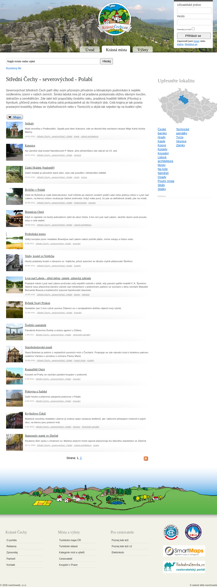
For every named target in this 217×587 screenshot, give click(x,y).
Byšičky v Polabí (35, 189)
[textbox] (53, 61)
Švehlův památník (35, 325)
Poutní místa (80, 360)
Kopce (84, 177)
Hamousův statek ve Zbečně (41, 435)
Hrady (76, 177)
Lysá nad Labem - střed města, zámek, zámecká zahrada (58, 278)
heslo (197, 41)
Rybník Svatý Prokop (37, 303)
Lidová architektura (89, 136)
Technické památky (81, 335)
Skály (161, 185)
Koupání (77, 243)
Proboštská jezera (35, 234)
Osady (96, 445)
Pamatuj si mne (184, 29)
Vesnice (77, 155)
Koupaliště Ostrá (35, 369)
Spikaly (29, 123)
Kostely (77, 265)
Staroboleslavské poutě (38, 347)
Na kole (163, 169)
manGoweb (211, 585)
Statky (162, 189)
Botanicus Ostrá (34, 211)
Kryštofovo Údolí (35, 413)
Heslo (181, 16)
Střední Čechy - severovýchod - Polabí (54, 136)
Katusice (30, 145)
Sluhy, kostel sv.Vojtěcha (39, 256)
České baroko (80, 202)
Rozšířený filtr (13, 68)
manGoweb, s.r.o (17, 585)
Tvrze (179, 137)
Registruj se (191, 44)
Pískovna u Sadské (36, 391)
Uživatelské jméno (189, 5)
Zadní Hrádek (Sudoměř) (40, 167)
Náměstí (85, 294)
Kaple (76, 136)
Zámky (77, 294)
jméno (180, 44)
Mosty (161, 165)
